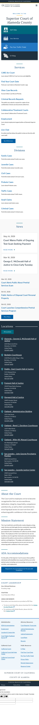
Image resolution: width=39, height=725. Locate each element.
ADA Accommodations (7, 625)
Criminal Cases (7, 208)
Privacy (3, 685)
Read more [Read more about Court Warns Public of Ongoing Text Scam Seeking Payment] (8, 250)
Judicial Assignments (27, 634)
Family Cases (6, 156)
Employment (6, 119)
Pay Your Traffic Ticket (27, 656)
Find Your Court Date (10, 81)
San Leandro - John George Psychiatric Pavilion (20, 455)
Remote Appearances (27, 663)
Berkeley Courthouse (13, 355)
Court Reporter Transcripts (28, 625)
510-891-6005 (8, 350)
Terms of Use (16, 685)
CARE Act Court (8, 73)
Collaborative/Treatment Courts (14, 110)
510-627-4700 (8, 449)
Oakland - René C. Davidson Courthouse (21, 425)
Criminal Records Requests (12, 99)
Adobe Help (9, 611)
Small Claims (6, 200)
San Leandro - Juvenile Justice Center (19, 470)
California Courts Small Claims (7, 658)
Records (23, 641)
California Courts (6, 649)
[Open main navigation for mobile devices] (36, 5)
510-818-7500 (8, 392)
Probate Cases (7, 182)
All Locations (7, 332)
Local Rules (24, 637)
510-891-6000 (8, 421)
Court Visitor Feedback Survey (8, 636)
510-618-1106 (8, 481)
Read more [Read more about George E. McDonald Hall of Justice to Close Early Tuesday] (8, 271)
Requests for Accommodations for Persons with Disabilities (19, 569)
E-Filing (23, 649)
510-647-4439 (8, 364)
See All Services (8, 141)
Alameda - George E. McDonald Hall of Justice (20, 340)
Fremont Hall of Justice (14, 383)
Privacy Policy (25, 659)
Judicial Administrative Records (27, 629)
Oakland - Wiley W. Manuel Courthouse (20, 440)
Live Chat (5, 130)
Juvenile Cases (7, 164)
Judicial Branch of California (19, 1)
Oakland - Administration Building (18, 411)
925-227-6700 (8, 378)
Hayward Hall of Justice (14, 397)
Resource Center (25, 666)
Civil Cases (5, 173)
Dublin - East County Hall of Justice (19, 369)
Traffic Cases (6, 191)
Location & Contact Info (8, 632)
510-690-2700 (8, 407)
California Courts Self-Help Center (9, 653)
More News (7, 317)
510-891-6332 (8, 465)
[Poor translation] (5, 696)
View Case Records (9, 90)
